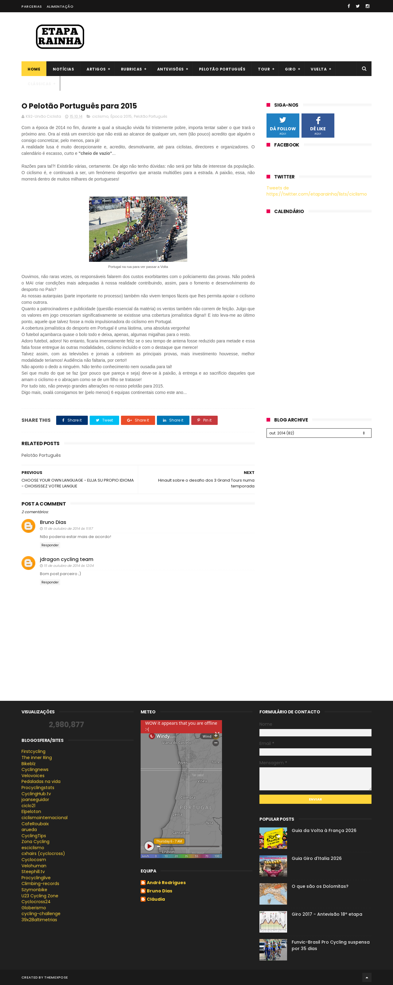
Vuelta (319, 69)
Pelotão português (222, 69)
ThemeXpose (56, 977)
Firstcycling (33, 751)
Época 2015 (121, 116)
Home (34, 69)
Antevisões (170, 69)
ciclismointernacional (44, 818)
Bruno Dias (53, 522)
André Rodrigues (166, 883)
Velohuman (33, 866)
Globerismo (33, 908)
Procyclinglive (36, 878)
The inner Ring (36, 757)
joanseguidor (35, 799)
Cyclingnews (35, 769)
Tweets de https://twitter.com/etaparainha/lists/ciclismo (317, 191)
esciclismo (32, 848)
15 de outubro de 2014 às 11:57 (68, 528)
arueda (29, 830)
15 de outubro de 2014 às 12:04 (69, 565)
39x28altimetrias (39, 920)
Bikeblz (28, 764)
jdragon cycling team (66, 559)
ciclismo (100, 116)
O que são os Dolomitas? (320, 886)
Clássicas (39, 83)
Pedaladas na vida (40, 781)
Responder (50, 545)
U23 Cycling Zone (39, 896)
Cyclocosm (33, 860)
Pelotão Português (150, 116)
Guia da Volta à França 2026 (324, 830)
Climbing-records (40, 883)
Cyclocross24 (36, 902)
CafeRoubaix (35, 824)
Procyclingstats (37, 788)
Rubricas (131, 69)
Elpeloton (31, 811)
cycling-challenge (40, 914)
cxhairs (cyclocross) (43, 853)
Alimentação (60, 6)
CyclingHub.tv (36, 794)
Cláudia (156, 899)
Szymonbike (34, 890)
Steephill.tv (33, 872)
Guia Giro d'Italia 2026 (317, 858)
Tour (264, 69)
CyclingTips (33, 836)
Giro (290, 69)
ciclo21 (28, 806)
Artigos (96, 69)
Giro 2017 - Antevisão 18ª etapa (327, 914)
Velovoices (33, 776)
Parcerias (31, 6)
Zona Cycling (35, 841)
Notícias (63, 69)
